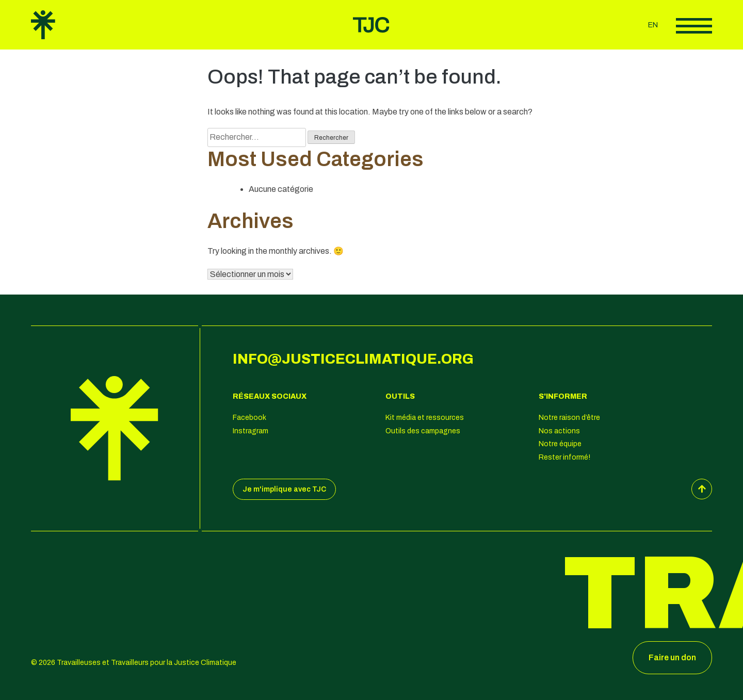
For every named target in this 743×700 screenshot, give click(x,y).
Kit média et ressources (424, 417)
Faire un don (672, 657)
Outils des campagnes (422, 431)
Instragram (250, 431)
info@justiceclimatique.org (353, 359)
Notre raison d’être (569, 417)
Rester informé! (564, 457)
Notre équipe (560, 444)
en (653, 25)
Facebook (249, 417)
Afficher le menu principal (694, 26)
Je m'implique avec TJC (284, 489)
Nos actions (559, 431)
